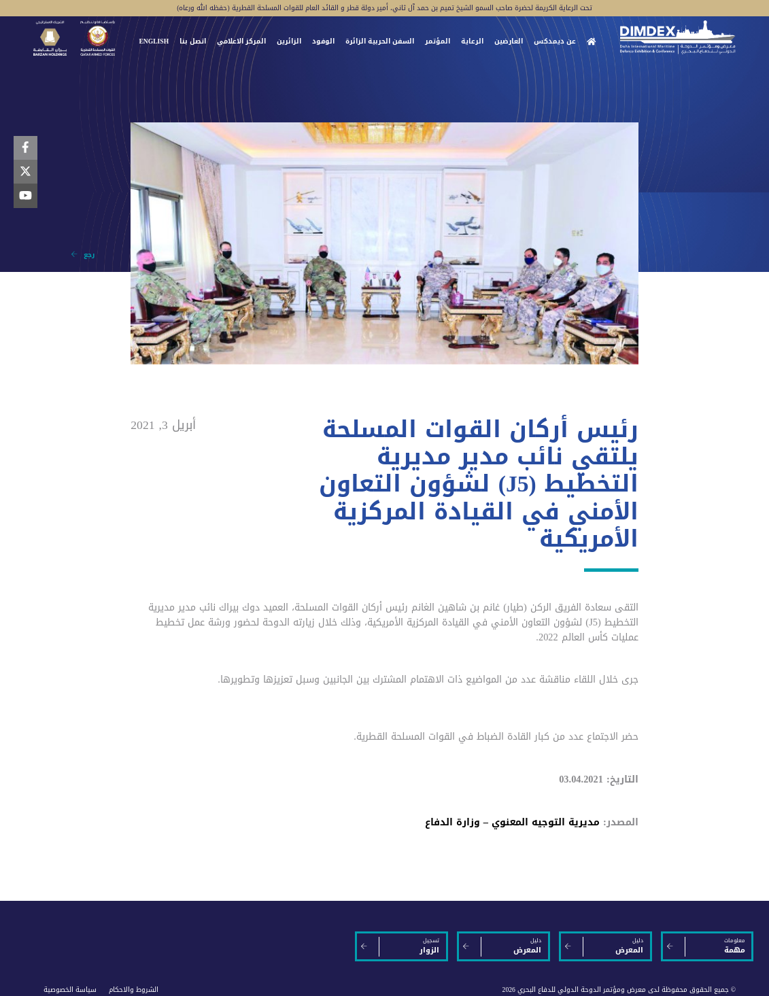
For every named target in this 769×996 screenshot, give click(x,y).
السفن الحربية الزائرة (379, 41)
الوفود (323, 41)
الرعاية (472, 41)
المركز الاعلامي (241, 41)
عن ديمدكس (555, 41)
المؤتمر (437, 41)
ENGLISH (154, 41)
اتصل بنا (193, 41)
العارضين (508, 41)
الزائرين (289, 41)
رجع (82, 255)
